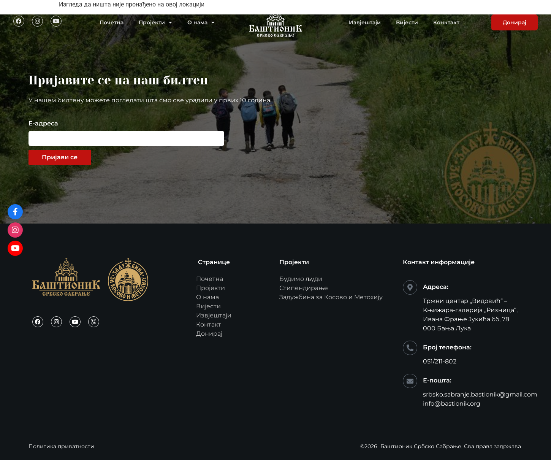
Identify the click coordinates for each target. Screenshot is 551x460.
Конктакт (446, 22)
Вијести (407, 22)
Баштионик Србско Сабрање (420, 446)
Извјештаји (365, 22)
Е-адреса (43, 124)
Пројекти (155, 22)
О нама (201, 22)
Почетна (112, 22)
